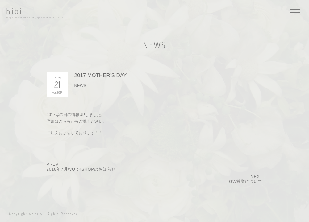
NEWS (80, 85)
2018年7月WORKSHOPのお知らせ (81, 169)
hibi (14, 11)
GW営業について (245, 181)
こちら (65, 121)
